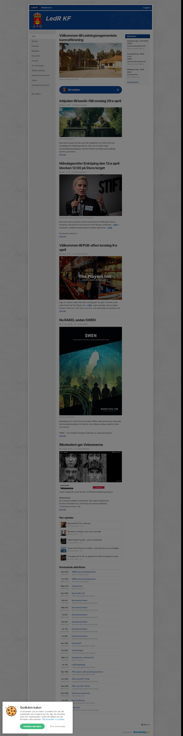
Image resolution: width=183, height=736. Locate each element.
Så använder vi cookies (53, 719)
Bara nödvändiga (57, 726)
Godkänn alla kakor (32, 726)
